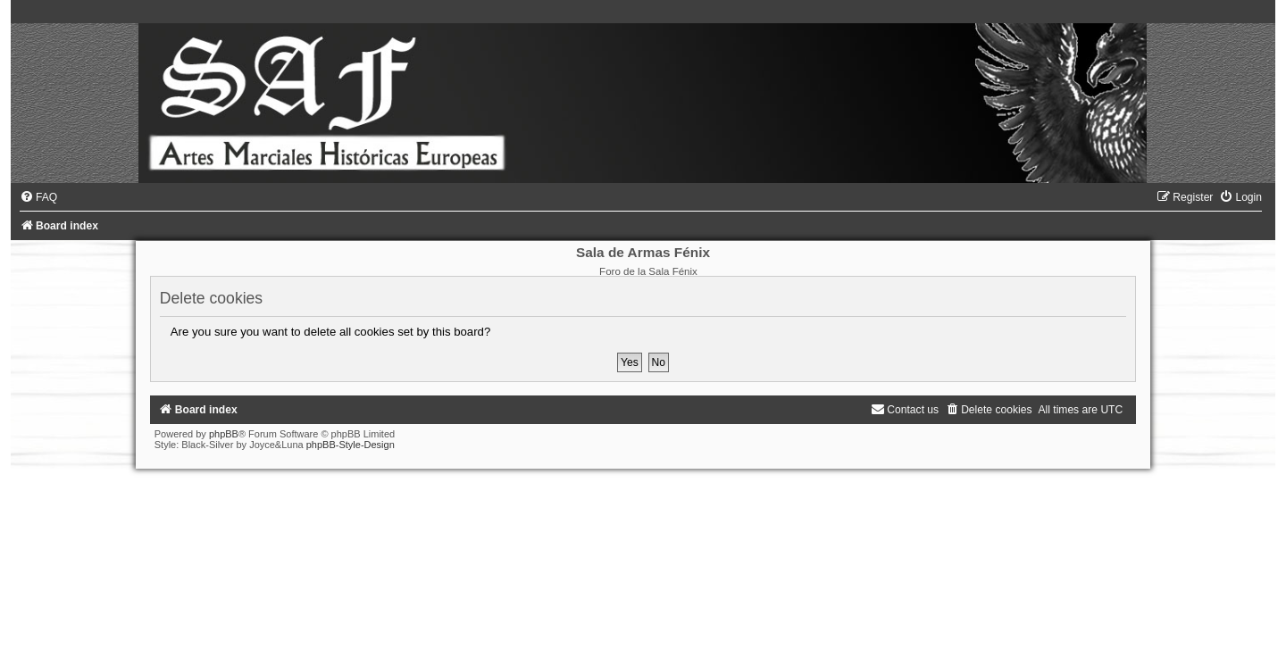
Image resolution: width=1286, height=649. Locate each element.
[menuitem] (38, 197)
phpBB (223, 434)
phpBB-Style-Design (350, 444)
